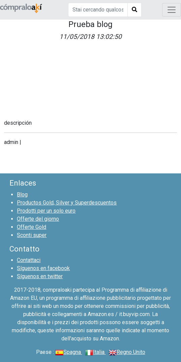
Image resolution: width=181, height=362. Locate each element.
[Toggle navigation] (171, 10)
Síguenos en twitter (40, 276)
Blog (22, 194)
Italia (95, 352)
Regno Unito (127, 352)
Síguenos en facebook (43, 268)
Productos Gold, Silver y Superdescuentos (67, 202)
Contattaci (28, 260)
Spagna (68, 352)
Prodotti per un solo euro (46, 211)
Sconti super (32, 235)
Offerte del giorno (38, 219)
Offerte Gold (31, 227)
